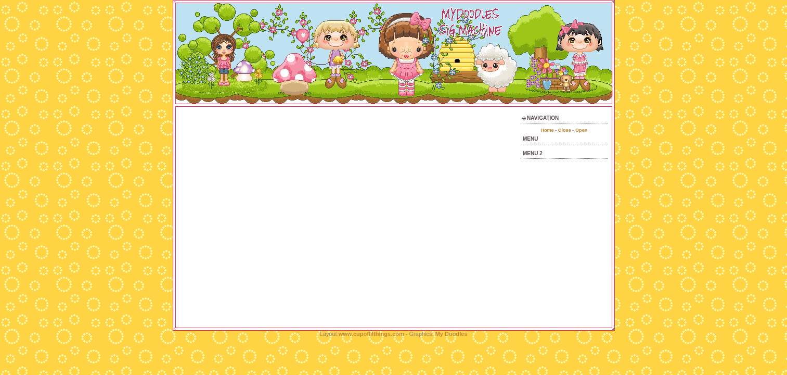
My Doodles (451, 334)
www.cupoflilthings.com (372, 334)
